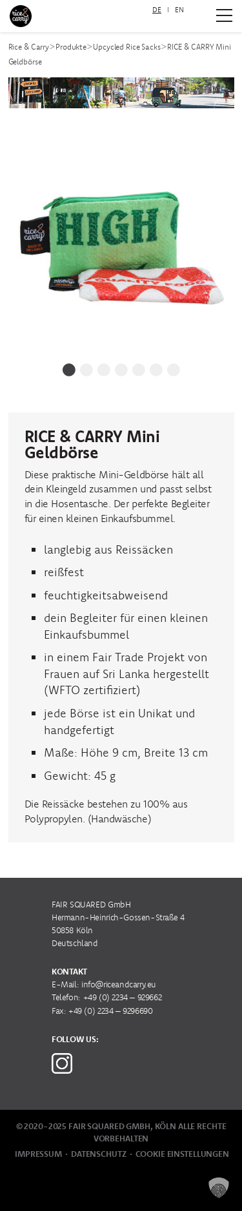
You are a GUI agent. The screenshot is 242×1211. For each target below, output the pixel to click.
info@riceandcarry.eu (118, 984)
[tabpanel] (121, 239)
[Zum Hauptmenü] (224, 15)
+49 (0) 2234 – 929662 (122, 997)
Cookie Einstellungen (182, 1153)
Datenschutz (98, 1153)
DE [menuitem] (156, 9)
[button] (219, 1188)
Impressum (38, 1153)
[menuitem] (157, 10)
